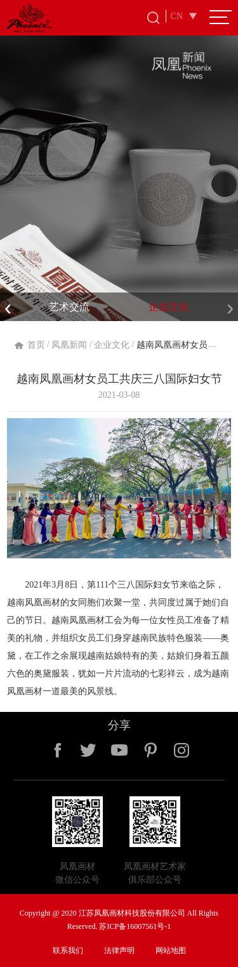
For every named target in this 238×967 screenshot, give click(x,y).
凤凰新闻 (69, 345)
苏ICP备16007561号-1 (135, 926)
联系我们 (68, 950)
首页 (36, 345)
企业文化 (169, 306)
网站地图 (170, 950)
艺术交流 (69, 306)
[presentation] (8, 307)
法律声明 (119, 950)
